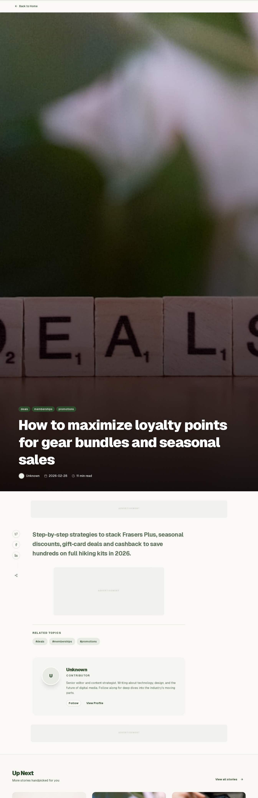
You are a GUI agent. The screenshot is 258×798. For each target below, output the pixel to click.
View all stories (229, 779)
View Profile (94, 703)
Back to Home (26, 6)
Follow (74, 703)
